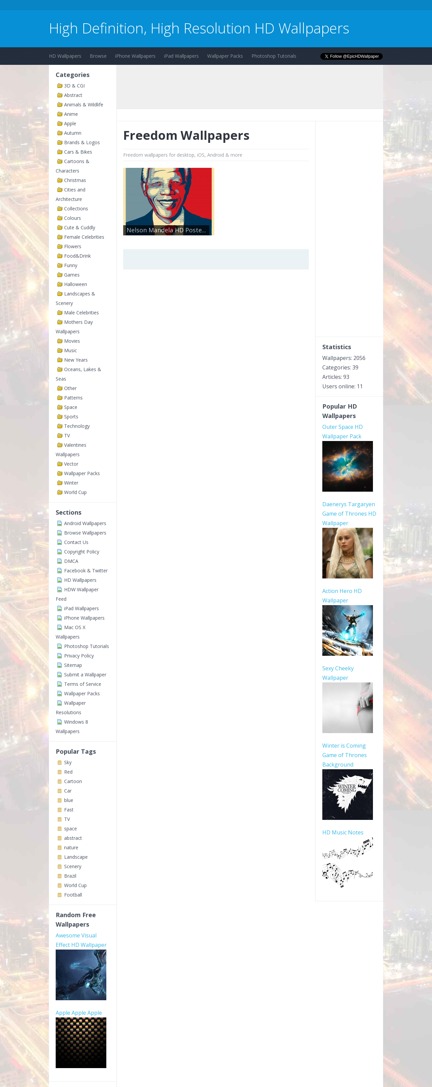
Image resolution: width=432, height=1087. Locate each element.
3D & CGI (74, 85)
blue (68, 800)
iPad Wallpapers (181, 56)
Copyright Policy (81, 551)
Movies (72, 341)
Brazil (70, 876)
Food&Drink (77, 256)
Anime (71, 114)
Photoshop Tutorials (273, 56)
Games (72, 274)
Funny (70, 265)
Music (70, 350)
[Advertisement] (172, 6)
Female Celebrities (84, 237)
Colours (72, 218)
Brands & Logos (82, 142)
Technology (77, 426)
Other (70, 388)
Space (70, 407)
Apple (70, 123)
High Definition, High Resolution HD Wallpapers (199, 27)
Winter (71, 483)
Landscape (76, 857)
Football (73, 894)
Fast (69, 809)
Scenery (72, 866)
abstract (73, 838)
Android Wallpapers (85, 523)
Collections (76, 208)
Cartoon (73, 781)
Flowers (72, 246)
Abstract (73, 95)
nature (71, 847)
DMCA (71, 561)
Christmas (75, 180)
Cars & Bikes (78, 152)
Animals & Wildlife (83, 104)
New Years (76, 360)
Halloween (75, 284)
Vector (71, 464)
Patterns (73, 397)
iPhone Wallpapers (135, 56)
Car (68, 790)
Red (68, 772)
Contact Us (76, 542)
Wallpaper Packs (225, 56)
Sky (68, 762)
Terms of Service (82, 684)
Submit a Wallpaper (85, 674)
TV (67, 435)
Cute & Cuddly (79, 227)
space (70, 828)
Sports (71, 416)
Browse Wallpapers (85, 532)
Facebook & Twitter (86, 570)
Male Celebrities (81, 312)
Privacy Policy (79, 655)
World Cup (75, 492)
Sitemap (73, 665)
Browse (98, 56)
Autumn (72, 133)
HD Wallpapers (65, 56)
